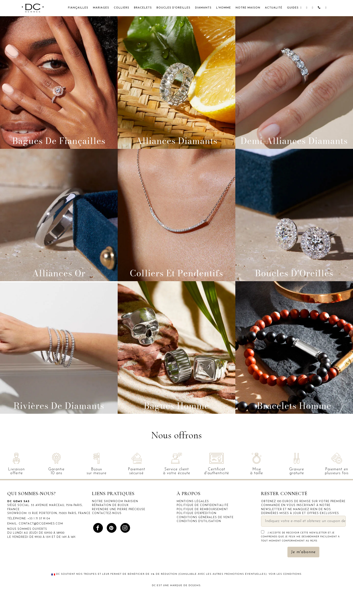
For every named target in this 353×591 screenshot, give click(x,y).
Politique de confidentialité (203, 505)
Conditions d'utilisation (199, 521)
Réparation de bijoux (110, 505)
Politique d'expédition (196, 513)
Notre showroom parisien (115, 501)
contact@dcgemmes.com (41, 524)
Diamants (203, 8)
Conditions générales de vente (205, 517)
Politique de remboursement (202, 509)
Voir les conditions (285, 574)
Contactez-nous (107, 513)
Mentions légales (193, 501)
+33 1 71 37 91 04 (39, 518)
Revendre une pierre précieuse (118, 509)
